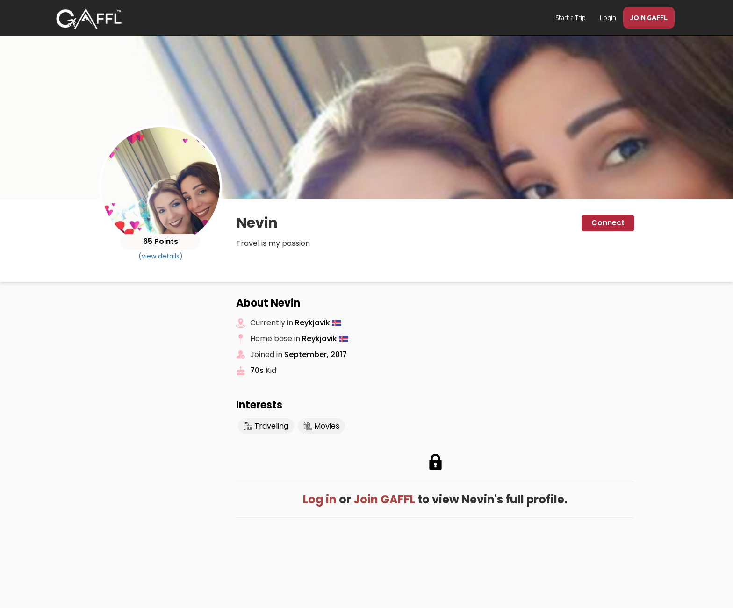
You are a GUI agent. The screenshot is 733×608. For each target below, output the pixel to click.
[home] (89, 18)
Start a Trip (570, 17)
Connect (608, 222)
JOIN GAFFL (649, 17)
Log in (320, 499)
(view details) (160, 256)
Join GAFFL (384, 499)
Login (608, 17)
